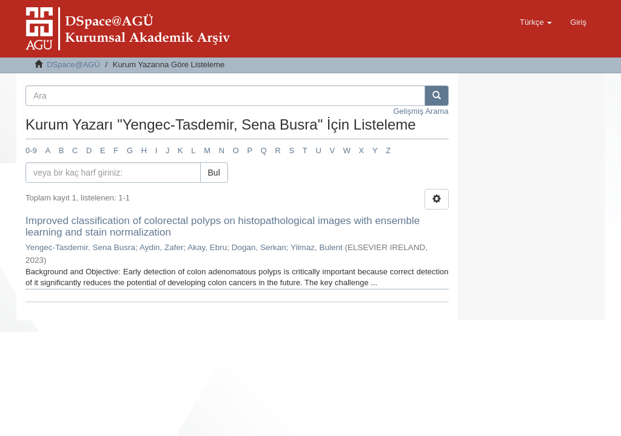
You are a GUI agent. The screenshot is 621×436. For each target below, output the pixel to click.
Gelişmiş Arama (420, 111)
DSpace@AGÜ (73, 64)
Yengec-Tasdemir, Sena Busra (80, 247)
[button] (536, 22)
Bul (214, 172)
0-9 (31, 150)
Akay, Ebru (207, 247)
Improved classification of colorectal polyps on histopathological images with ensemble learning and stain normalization (222, 226)
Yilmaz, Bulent (316, 247)
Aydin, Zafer (161, 247)
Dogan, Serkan (259, 247)
